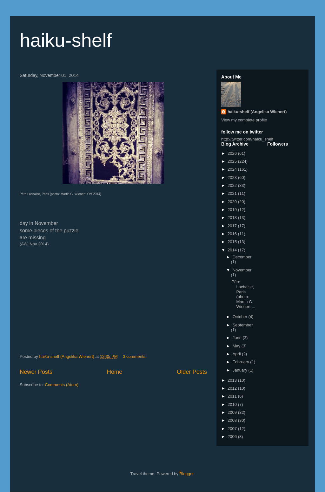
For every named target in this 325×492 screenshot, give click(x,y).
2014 (233, 250)
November (242, 270)
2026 (233, 153)
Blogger (187, 473)
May (237, 346)
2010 (233, 404)
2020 (233, 201)
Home (115, 372)
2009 (233, 412)
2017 (233, 225)
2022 (233, 185)
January (241, 370)
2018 (233, 217)
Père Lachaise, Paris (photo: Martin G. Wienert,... (243, 294)
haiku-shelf (66, 40)
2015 (233, 241)
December (242, 257)
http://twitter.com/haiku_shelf (247, 139)
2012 (233, 388)
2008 (233, 420)
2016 (233, 233)
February (241, 361)
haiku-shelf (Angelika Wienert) (257, 111)
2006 (233, 436)
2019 (233, 209)
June (238, 337)
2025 (233, 161)
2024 (233, 169)
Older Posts (192, 372)
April (237, 354)
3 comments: (135, 356)
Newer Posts (36, 372)
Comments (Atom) (61, 384)
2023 (233, 177)
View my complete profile (244, 120)
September (243, 325)
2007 (233, 428)
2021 (233, 193)
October (241, 316)
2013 (233, 380)
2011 (233, 396)
